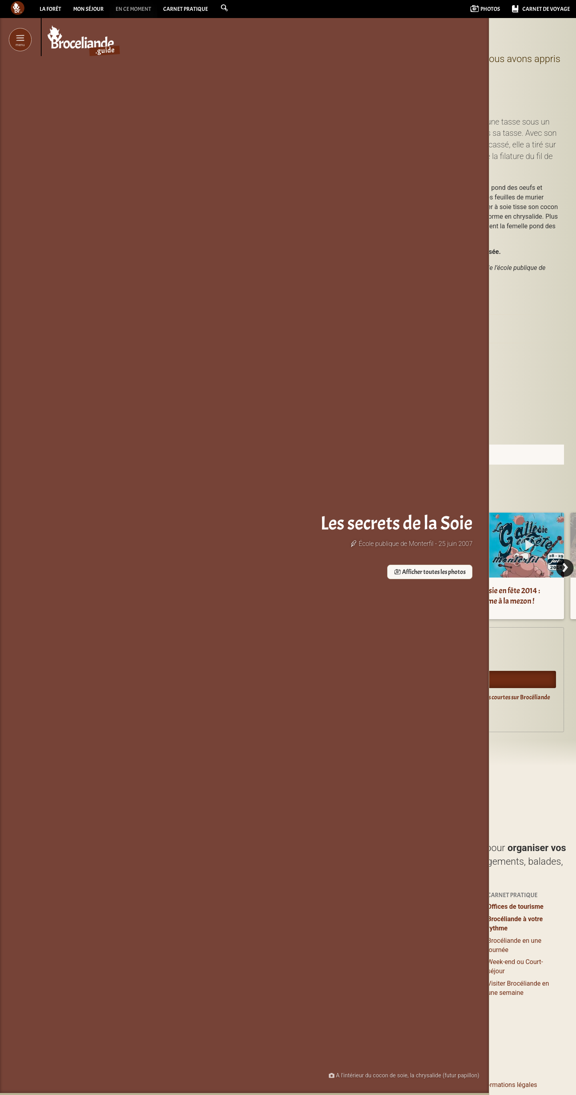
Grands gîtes (347, 953)
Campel (354, 360)
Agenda (276, 661)
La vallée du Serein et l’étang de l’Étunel (292, 596)
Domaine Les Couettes (401, 600)
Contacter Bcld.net (365, 1085)
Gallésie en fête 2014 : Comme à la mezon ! (506, 596)
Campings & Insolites (359, 965)
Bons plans (424, 931)
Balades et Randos (276, 944)
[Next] (565, 568)
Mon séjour (93, 10)
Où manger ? (268, 931)
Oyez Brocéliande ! (289, 679)
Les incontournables (279, 1030)
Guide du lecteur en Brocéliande (305, 715)
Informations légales (508, 1085)
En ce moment (143, 10)
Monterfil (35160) (407, 360)
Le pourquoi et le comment (435, 1085)
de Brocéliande (282, 1042)
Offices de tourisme (515, 906)
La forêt (51, 10)
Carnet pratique (201, 10)
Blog (414, 971)
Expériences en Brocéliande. (300, 644)
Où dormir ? (345, 906)
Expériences (425, 906)
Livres (417, 999)
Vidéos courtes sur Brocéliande (512, 697)
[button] (243, 9)
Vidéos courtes (429, 984)
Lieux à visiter (269, 919)
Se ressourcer (427, 919)
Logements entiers (355, 940)
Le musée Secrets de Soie (428, 326)
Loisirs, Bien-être (273, 956)
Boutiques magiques (279, 1011)
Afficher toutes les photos (185, 573)
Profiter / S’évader (276, 906)
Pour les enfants (431, 944)
